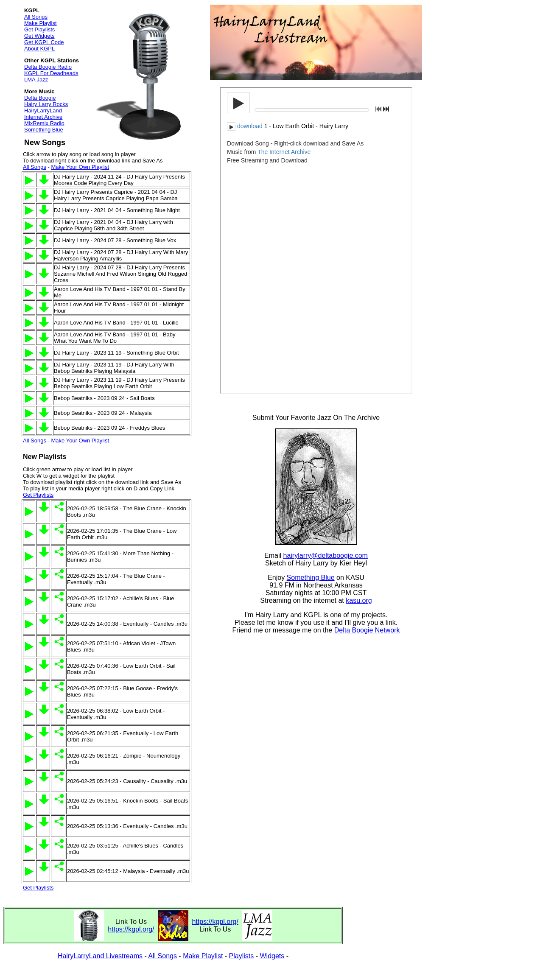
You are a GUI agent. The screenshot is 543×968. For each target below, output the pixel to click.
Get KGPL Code (44, 42)
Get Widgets (39, 36)
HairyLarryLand (43, 110)
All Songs (36, 17)
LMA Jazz (36, 79)
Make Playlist (40, 23)
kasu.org (359, 600)
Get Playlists (39, 29)
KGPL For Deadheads (51, 73)
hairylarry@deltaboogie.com (325, 555)
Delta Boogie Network (367, 630)
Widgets (272, 956)
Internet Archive (43, 117)
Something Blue (43, 129)
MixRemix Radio (44, 123)
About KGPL (39, 48)
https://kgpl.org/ (131, 929)
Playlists (241, 956)
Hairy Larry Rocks (46, 104)
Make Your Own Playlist (80, 167)
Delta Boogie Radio (48, 67)
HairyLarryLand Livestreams (100, 956)
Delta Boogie (40, 98)
